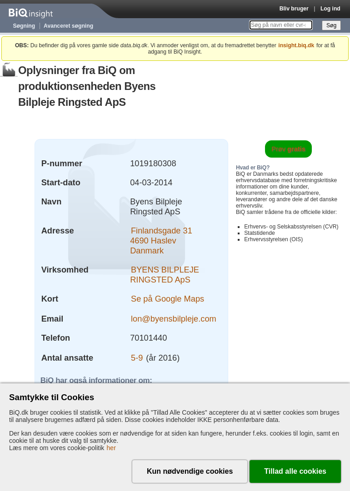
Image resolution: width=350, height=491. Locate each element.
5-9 (137, 357)
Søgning (24, 26)
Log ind (330, 8)
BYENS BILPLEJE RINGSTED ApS (164, 274)
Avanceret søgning (68, 26)
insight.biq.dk (296, 45)
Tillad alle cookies (295, 471)
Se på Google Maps (167, 298)
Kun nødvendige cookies (190, 471)
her (111, 447)
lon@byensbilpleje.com (173, 318)
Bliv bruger (294, 8)
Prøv (288, 149)
